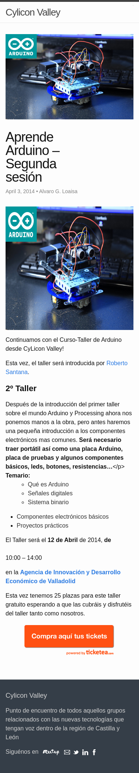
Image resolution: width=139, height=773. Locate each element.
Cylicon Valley (33, 12)
